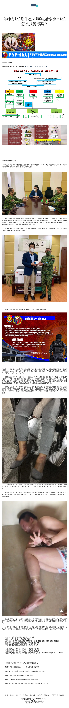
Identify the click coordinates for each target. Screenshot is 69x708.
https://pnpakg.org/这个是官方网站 (36, 66)
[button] (2, 5)
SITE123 (32, 703)
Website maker (39, 703)
